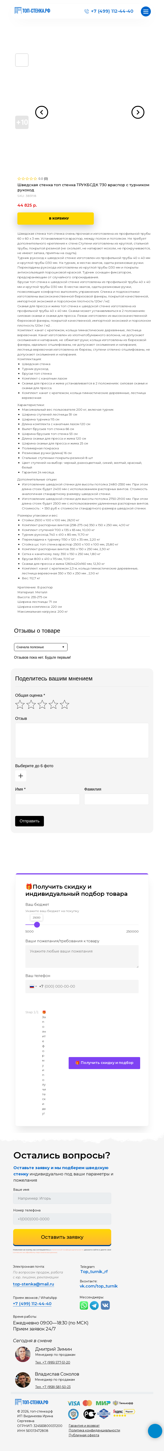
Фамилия (92, 789)
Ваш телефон (37, 976)
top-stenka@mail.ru (33, 1284)
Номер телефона (27, 1210)
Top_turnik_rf (94, 1271)
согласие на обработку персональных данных (35, 1252)
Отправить (29, 821)
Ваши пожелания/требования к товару (62, 941)
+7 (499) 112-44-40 (112, 11)
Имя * (20, 789)
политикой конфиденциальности (68, 1250)
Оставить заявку (62, 1237)
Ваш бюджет (37, 904)
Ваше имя (21, 1190)
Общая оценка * (30, 695)
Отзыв (21, 718)
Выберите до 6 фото (34, 766)
